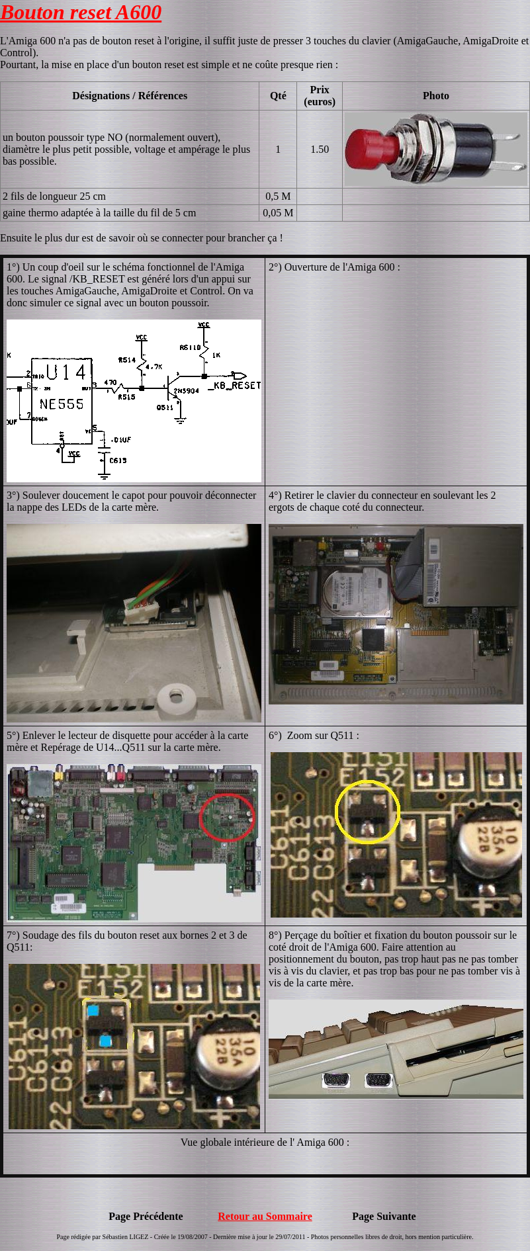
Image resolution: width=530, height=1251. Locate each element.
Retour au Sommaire (265, 1216)
